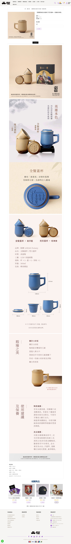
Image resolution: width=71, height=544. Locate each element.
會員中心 (37, 515)
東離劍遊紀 (25, 1)
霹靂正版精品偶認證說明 (11, 518)
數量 (37, 24)
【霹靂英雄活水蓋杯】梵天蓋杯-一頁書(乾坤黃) (38, 8)
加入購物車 (38, 28)
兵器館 (34, 1)
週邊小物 (14, 4)
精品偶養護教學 (10, 516)
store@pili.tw (56, 525)
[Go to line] (2, 541)
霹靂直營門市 (10, 527)
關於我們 (9, 525)
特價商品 (23, 516)
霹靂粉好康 (54, 527)
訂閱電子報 (38, 520)
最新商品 (14, 1)
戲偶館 (30, 1)
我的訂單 (37, 516)
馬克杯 (37, 506)
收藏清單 (37, 518)
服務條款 (9, 523)
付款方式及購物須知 (11, 520)
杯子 (39, 506)
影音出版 (42, 1)
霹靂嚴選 (19, 1)
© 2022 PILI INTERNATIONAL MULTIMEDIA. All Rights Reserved (35, 539)
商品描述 (35, 42)
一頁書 (43, 506)
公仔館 (38, 1)
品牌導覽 (23, 515)
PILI (39, 15)
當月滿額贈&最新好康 (11, 515)
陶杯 (34, 506)
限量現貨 (31, 506)
